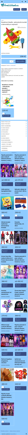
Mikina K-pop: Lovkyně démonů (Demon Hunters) (6, 326)
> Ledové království (6, 146)
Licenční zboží (14, 130)
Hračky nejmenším (14, 126)
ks (4, 113)
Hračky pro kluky (14, 122)
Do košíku (20, 61)
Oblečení (14, 136)
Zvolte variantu (5, 184)
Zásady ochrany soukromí (15, 431)
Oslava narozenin (5, 140)
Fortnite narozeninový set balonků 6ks (6, 292)
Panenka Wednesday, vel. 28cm (19, 223)
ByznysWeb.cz (13, 433)
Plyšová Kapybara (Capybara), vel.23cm (6, 360)
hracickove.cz (14, 152)
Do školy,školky (14, 134)
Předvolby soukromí (5, 431)
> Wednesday (4, 150)
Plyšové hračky (14, 128)
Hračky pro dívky (14, 124)
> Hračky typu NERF (6, 144)
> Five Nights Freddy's (6, 142)
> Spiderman (4, 148)
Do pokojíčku (14, 132)
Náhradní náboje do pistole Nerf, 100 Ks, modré (20, 191)
